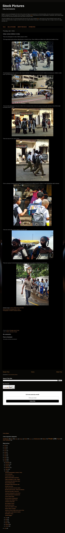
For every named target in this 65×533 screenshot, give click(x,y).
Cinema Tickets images (9, 496)
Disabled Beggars (8, 515)
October (7, 465)
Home (4, 26)
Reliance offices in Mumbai (10, 508)
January (7, 526)
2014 (5, 455)
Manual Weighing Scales (10, 482)
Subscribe (32, 401)
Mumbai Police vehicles (9, 505)
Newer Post (6, 372)
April (6, 521)
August (6, 469)
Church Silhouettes (9, 474)
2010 (5, 528)
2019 (5, 448)
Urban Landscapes (6, 440)
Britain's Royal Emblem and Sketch (12, 477)
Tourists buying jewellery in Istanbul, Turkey (13, 472)
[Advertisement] (12, 321)
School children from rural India (17, 307)
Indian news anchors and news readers (12, 487)
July (6, 470)
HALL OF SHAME (12, 26)
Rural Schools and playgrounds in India (11, 309)
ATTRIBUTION (32, 26)
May (6, 519)
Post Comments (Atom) (12, 374)
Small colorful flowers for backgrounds (12, 494)
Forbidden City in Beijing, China (11, 499)
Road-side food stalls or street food (12, 491)
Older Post (59, 372)
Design (21, 438)
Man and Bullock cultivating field (11, 498)
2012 (5, 459)
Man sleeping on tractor (9, 503)
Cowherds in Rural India (9, 501)
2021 (5, 447)
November (7, 464)
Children (7, 331)
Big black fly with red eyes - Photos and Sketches (14, 489)
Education (12, 331)
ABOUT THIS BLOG (22, 26)
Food (25, 438)
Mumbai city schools (9, 486)
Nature (44, 438)
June (6, 517)
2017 (5, 450)
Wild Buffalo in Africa (9, 513)
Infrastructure (37, 438)
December (7, 462)
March (6, 522)
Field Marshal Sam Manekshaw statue (12, 481)
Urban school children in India (11, 506)
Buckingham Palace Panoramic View (12, 484)
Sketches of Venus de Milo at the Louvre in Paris (14, 510)
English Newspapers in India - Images (12, 479)
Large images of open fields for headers (13, 511)
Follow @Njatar (6, 433)
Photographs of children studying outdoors (12, 310)
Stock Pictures (13, 6)
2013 (5, 457)
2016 (5, 452)
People (15, 331)
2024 (5, 445)
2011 (5, 460)
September (7, 467)
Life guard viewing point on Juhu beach (12, 493)
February (7, 524)
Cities (16, 438)
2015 (5, 454)
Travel (58, 438)
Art (11, 438)
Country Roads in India (9, 475)
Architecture (6, 438)
